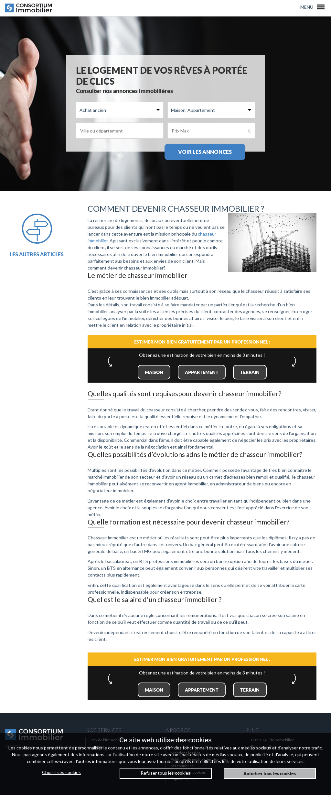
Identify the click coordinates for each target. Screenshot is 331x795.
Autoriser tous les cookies (269, 773)
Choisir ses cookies (61, 772)
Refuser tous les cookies (165, 773)
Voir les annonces (205, 152)
